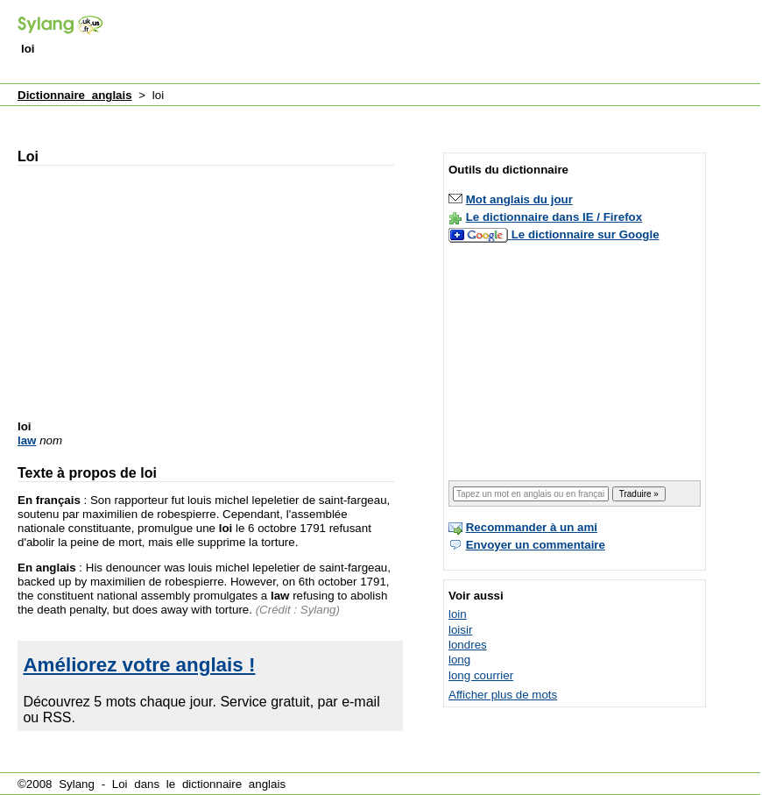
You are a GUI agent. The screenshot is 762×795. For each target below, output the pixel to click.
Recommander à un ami (531, 527)
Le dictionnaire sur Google (586, 234)
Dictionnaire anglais (75, 95)
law (27, 440)
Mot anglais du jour (519, 199)
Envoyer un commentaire (535, 544)
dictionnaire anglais (234, 784)
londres (467, 644)
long (459, 659)
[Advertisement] (333, 117)
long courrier (480, 675)
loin (457, 614)
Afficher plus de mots (502, 694)
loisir (460, 629)
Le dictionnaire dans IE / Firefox (554, 217)
